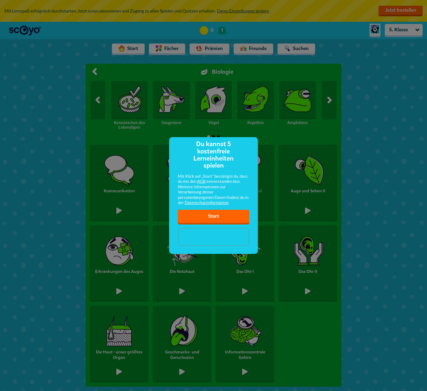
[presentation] (213, 237)
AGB (201, 181)
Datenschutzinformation (206, 202)
